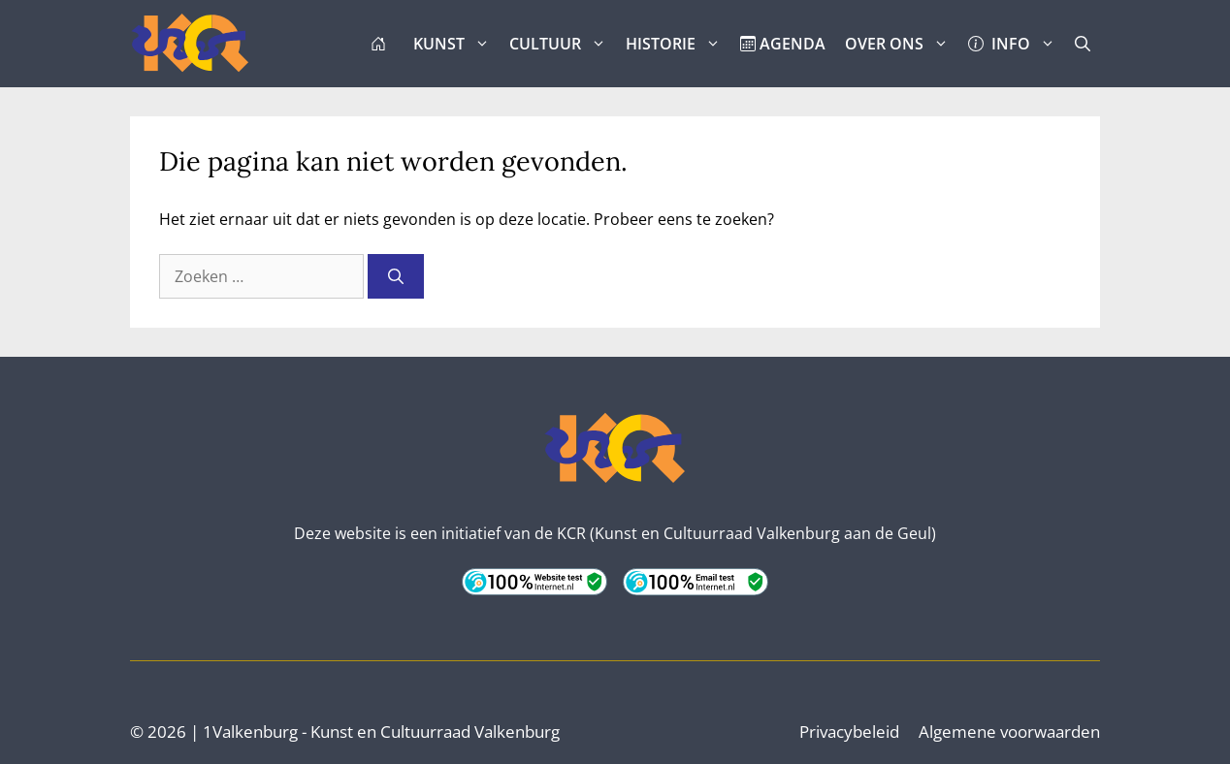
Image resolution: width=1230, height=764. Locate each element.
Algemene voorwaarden (1009, 731)
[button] (1082, 43)
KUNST (456, 43)
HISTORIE (678, 43)
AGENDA (782, 43)
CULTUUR (562, 43)
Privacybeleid (849, 731)
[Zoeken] (396, 276)
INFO (1016, 43)
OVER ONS (901, 43)
